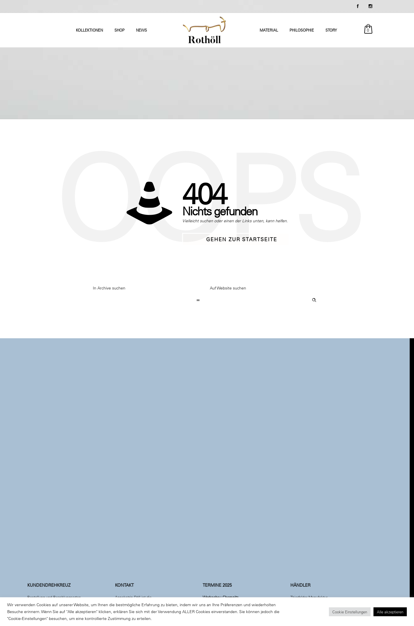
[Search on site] (265, 300)
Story (331, 30)
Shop (119, 30)
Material (269, 30)
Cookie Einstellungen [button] (349, 611)
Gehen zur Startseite (241, 239)
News (141, 30)
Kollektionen (89, 30)
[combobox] (148, 300)
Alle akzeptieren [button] (390, 611)
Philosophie (302, 30)
